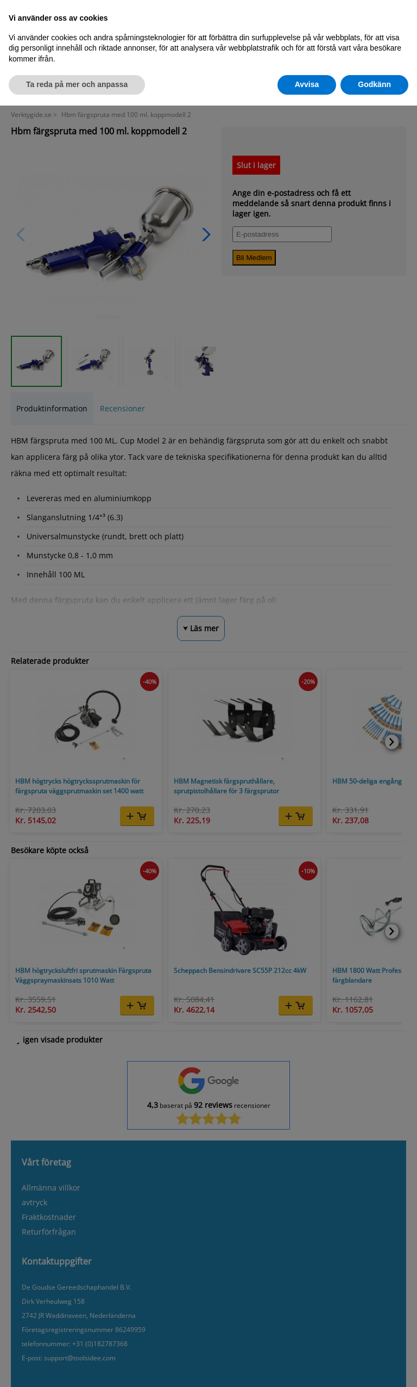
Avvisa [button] (307, 84)
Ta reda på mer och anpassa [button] (77, 84)
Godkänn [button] (374, 84)
